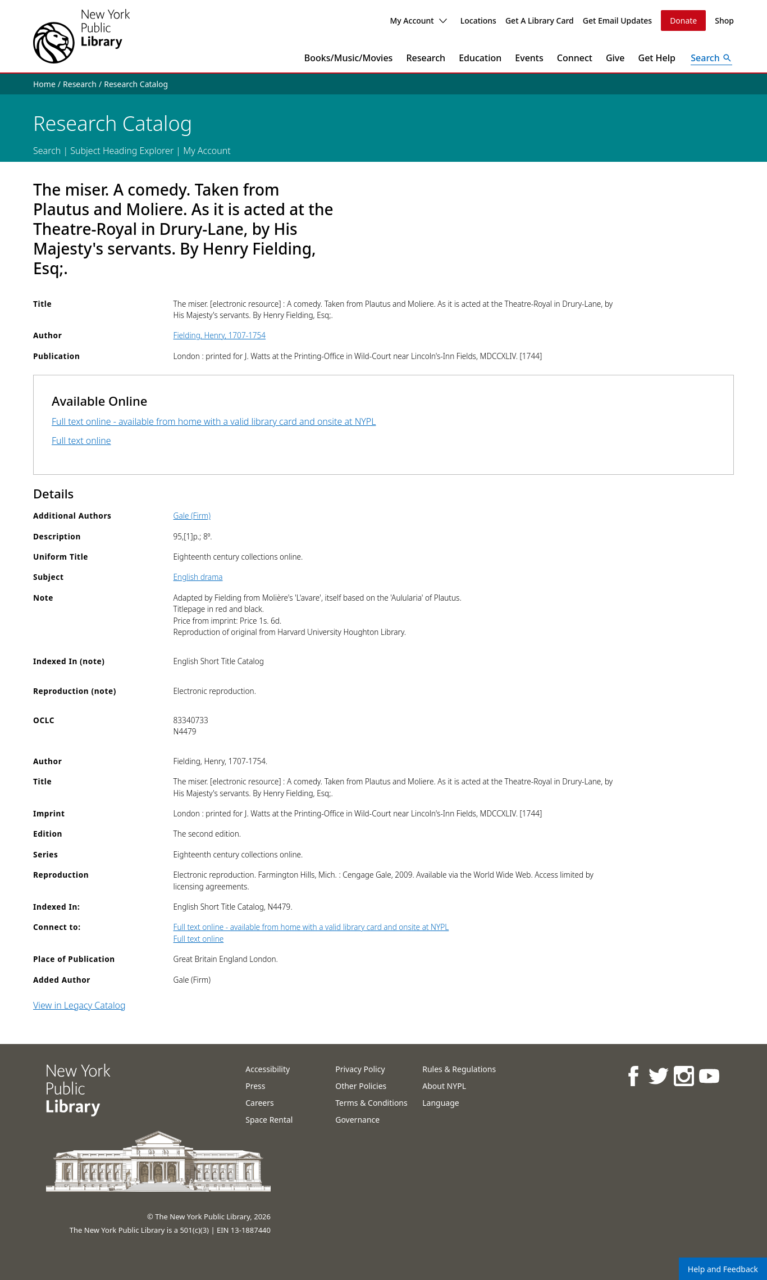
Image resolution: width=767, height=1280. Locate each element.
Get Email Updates (617, 20)
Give (615, 58)
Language (440, 1102)
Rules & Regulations (459, 1069)
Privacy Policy (360, 1069)
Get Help (657, 58)
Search (47, 150)
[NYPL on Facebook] (632, 1075)
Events (529, 58)
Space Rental (269, 1119)
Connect (574, 58)
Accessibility (267, 1069)
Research (425, 58)
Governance (357, 1119)
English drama (198, 576)
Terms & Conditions (371, 1102)
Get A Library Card (539, 20)
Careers (259, 1102)
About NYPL (444, 1086)
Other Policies (360, 1086)
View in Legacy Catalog (79, 1005)
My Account (418, 20)
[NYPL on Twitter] (658, 1075)
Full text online (81, 440)
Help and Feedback (723, 1269)
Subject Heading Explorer (122, 150)
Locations (478, 20)
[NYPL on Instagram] (683, 1075)
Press (255, 1086)
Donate (683, 20)
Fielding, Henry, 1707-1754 (220, 335)
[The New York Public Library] (81, 36)
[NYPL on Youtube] (708, 1075)
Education (480, 58)
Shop (724, 20)
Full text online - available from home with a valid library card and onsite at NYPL (214, 421)
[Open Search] (711, 57)
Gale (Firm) (192, 515)
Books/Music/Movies (348, 58)
